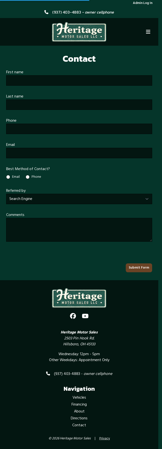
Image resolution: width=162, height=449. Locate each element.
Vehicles (79, 397)
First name (14, 72)
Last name (14, 96)
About (79, 411)
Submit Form (139, 268)
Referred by (16, 191)
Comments (15, 215)
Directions (79, 418)
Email (10, 145)
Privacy (104, 438)
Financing (79, 404)
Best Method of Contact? (28, 169)
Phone (11, 120)
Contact (79, 425)
